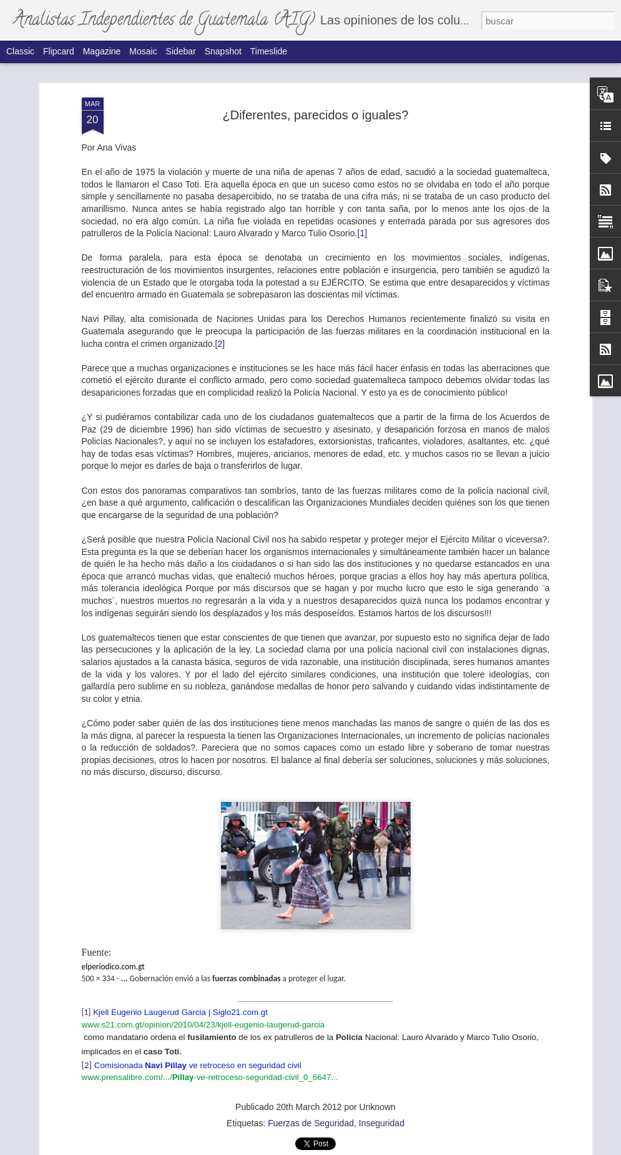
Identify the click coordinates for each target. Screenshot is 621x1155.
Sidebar (181, 51)
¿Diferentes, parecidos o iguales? (316, 92)
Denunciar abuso (412, 1148)
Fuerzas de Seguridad (311, 1101)
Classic (20, 51)
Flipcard (58, 51)
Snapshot (223, 51)
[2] (220, 321)
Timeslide (268, 51)
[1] (363, 211)
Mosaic (143, 51)
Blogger (370, 1148)
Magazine (102, 51)
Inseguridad (381, 1101)
